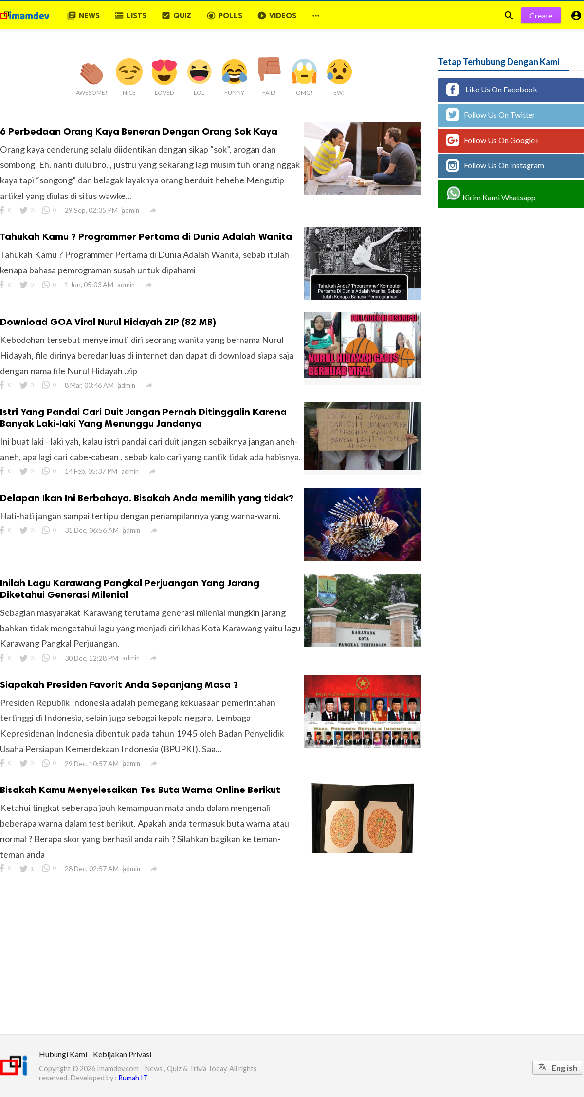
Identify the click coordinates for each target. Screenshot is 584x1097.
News (83, 15)
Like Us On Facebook (491, 89)
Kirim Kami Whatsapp (491, 194)
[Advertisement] (292, 961)
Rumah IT (133, 1078)
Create (540, 15)
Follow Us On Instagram (495, 165)
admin (130, 210)
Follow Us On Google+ (493, 140)
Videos (276, 15)
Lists (130, 15)
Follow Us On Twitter (490, 114)
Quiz (176, 15)
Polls (224, 15)
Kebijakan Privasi (122, 1054)
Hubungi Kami (63, 1054)
